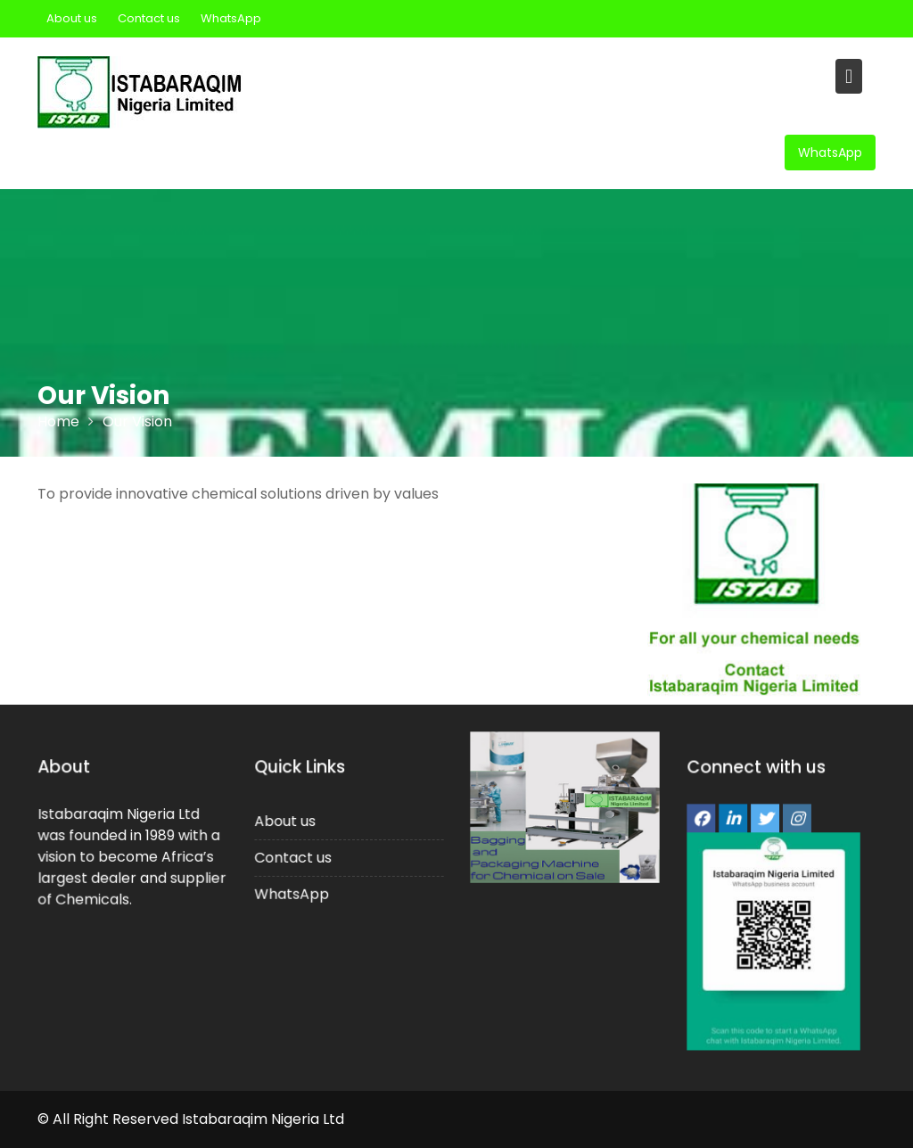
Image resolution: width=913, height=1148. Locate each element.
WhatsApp (231, 18)
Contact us (149, 18)
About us (71, 18)
